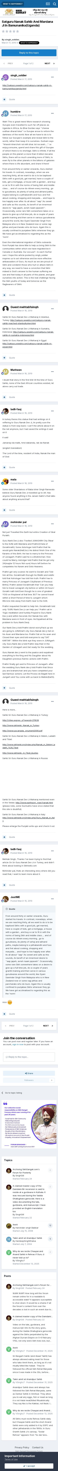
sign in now (18, 1044)
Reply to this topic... (17, 1057)
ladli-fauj (16, 409)
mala (13, 479)
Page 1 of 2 (28, 63)
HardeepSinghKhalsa (26, 1241)
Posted (21, 79)
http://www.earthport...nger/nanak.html (34, 802)
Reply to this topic (29, 52)
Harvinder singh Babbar (27, 1227)
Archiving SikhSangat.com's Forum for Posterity (31, 1285)
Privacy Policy (22, 1447)
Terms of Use (11, 1459)
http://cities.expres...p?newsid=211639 (20, 720)
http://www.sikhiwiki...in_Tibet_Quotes (20, 753)
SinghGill (20, 1175)
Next (47, 63)
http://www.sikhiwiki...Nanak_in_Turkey (20, 725)
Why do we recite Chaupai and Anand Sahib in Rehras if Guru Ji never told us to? (28, 1254)
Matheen (16, 369)
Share (29, 1073)
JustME (15, 897)
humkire (15, 111)
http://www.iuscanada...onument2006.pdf (22, 730)
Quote (12, 99)
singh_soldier (12, 39)
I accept (29, 1466)
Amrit (15, 1224)
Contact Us (37, 1447)
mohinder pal (18, 522)
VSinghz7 (20, 1260)
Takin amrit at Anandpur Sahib (27, 1238)
